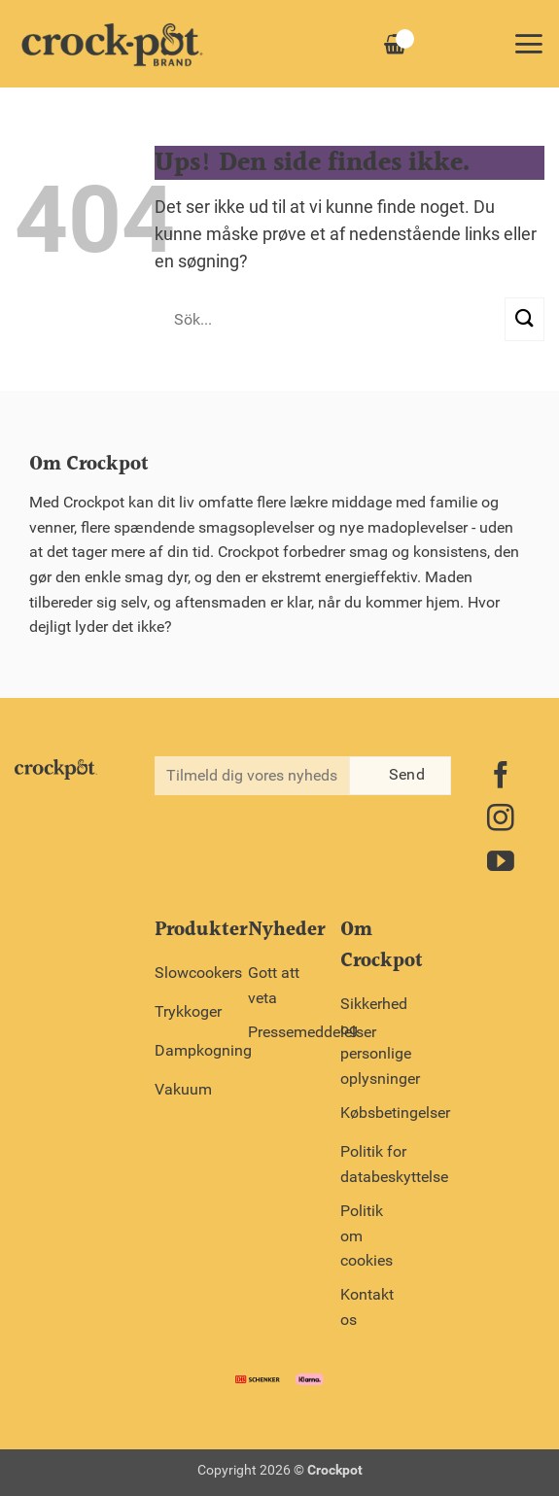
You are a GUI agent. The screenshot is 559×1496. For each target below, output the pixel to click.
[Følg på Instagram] (500, 820)
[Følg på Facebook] (500, 777)
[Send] (524, 319)
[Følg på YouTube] (500, 864)
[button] (528, 44)
